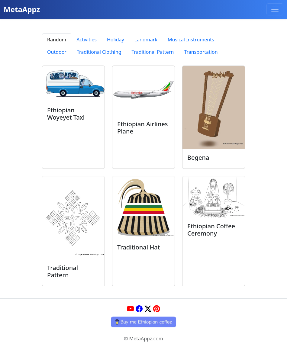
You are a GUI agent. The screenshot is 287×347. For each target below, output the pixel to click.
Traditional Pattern (152, 52)
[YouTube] (130, 308)
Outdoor (56, 52)
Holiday (115, 39)
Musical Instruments (191, 39)
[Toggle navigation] (274, 9)
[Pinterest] (156, 308)
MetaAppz (22, 9)
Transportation (201, 52)
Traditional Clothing (99, 52)
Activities (86, 39)
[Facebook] (139, 308)
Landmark (145, 39)
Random (56, 39)
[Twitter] (147, 308)
